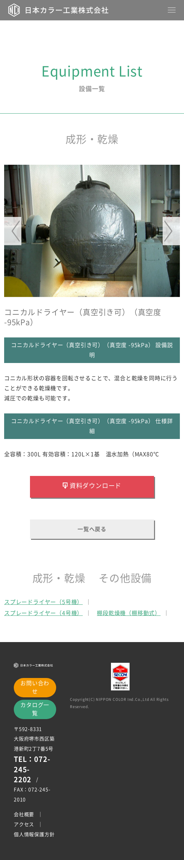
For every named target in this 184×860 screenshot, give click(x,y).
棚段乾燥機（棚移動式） (129, 613)
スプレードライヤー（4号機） (43, 613)
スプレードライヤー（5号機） (43, 602)
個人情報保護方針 (34, 834)
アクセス (24, 824)
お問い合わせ (34, 687)
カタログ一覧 (34, 709)
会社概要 (24, 814)
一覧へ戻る (92, 529)
